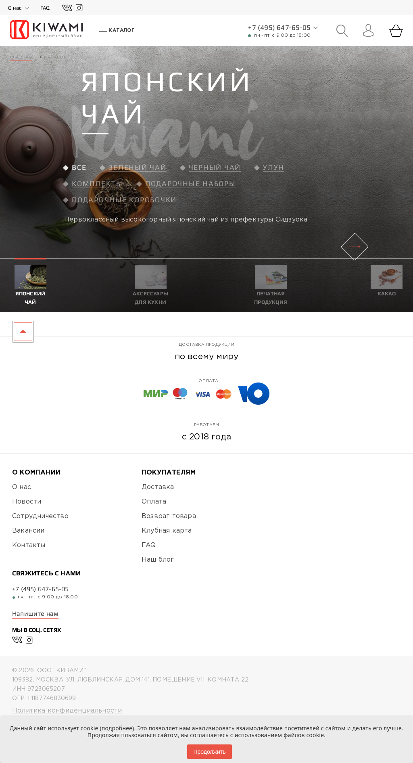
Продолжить (209, 751)
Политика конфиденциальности (67, 711)
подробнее (117, 728)
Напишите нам (35, 613)
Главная (21, 57)
